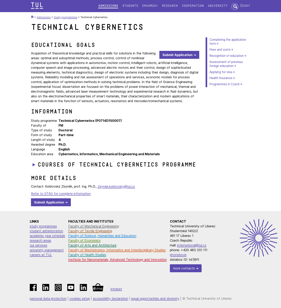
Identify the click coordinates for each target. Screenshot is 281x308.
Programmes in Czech (224, 84)
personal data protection (48, 298)
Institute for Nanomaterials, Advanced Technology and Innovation (117, 260)
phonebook (178, 255)
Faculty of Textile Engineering (90, 231)
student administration (46, 231)
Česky (245, 6)
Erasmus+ (150, 6)
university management (47, 250)
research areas (40, 240)
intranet (116, 289)
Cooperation (193, 6)
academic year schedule (47, 236)
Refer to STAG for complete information (61, 194)
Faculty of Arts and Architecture (92, 245)
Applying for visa (220, 72)
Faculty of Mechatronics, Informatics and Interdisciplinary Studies (117, 250)
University (218, 6)
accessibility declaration (110, 298)
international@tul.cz (191, 245)
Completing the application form (227, 42)
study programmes (43, 226)
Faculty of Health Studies (87, 255)
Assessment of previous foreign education (226, 64)
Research (170, 6)
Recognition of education (226, 56)
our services (38, 245)
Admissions (108, 6)
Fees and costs (219, 49)
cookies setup (79, 298)
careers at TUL (41, 255)
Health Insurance (220, 78)
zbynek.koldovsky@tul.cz (116, 186)
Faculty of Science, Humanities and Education (102, 236)
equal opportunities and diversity (155, 298)
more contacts (184, 268)
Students (130, 6)
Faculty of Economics (84, 240)
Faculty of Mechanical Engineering (93, 226)
